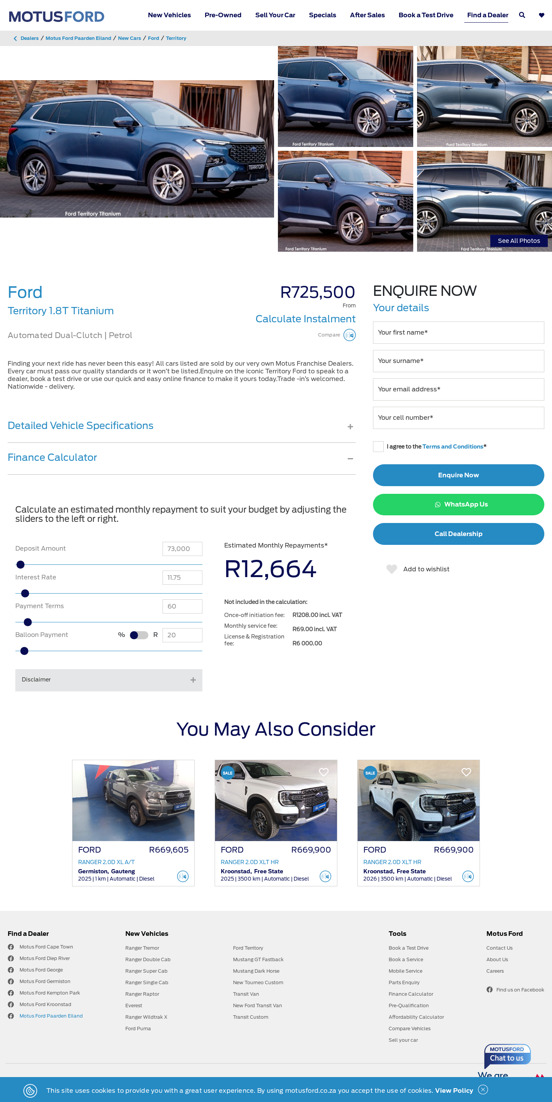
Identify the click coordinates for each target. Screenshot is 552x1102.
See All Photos (519, 240)
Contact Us (499, 948)
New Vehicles (169, 15)
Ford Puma (138, 1028)
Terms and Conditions (452, 447)
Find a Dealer (487, 15)
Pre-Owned (223, 15)
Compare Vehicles (409, 1028)
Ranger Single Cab (146, 982)
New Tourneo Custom (258, 982)
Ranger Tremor (142, 948)
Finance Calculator (411, 994)
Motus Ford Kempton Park (50, 993)
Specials (322, 15)
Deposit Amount (40, 548)
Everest (133, 1005)
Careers (495, 971)
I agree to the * (429, 446)
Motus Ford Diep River (45, 958)
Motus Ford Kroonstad (45, 1004)
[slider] (37, 565)
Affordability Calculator (416, 1017)
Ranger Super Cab (146, 971)
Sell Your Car (275, 15)
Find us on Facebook (515, 990)
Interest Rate (35, 577)
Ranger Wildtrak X (146, 1017)
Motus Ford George (41, 970)
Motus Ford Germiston (45, 981)
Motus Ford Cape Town (46, 947)
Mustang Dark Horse (256, 971)
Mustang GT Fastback (258, 959)
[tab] (182, 431)
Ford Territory (248, 948)
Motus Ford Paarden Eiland (51, 1016)
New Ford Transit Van (257, 1005)
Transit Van (246, 994)
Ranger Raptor (142, 994)
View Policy (454, 1090)
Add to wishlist (418, 569)
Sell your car (403, 1040)
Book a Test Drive (426, 15)
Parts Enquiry (404, 982)
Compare (337, 335)
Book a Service (406, 959)
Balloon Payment (41, 634)
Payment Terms (39, 606)
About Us (497, 959)
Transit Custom (250, 1017)
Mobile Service (405, 971)
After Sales (367, 15)
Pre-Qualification (409, 1005)
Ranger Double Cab (148, 959)
